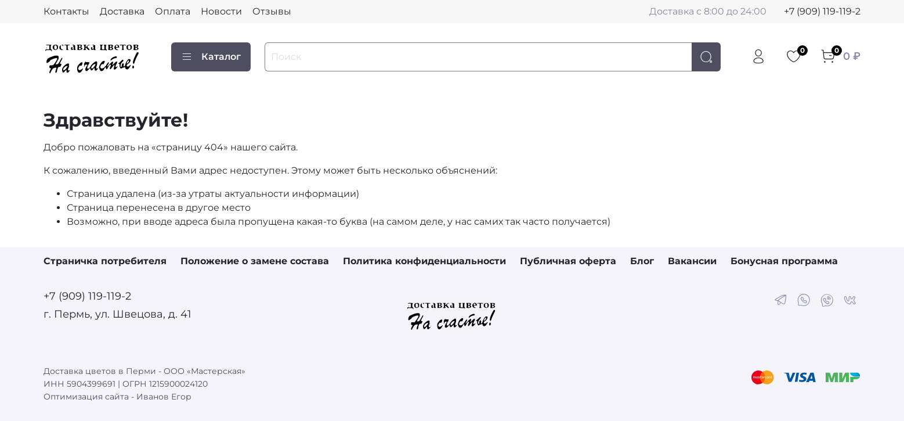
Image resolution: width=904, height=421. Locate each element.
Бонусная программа (784, 261)
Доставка (122, 11)
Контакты (66, 11)
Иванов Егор (163, 396)
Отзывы (271, 11)
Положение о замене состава (254, 261)
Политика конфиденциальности (424, 261)
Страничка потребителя (105, 261)
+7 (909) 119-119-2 (822, 11)
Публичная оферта (568, 261)
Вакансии (692, 261)
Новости (221, 11)
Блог (642, 261)
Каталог (211, 57)
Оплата (172, 11)
